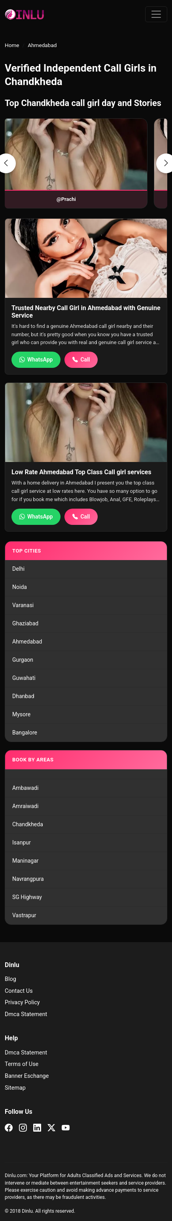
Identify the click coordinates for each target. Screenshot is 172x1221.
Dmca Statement (26, 1014)
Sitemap (15, 1088)
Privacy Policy (22, 1002)
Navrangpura (28, 879)
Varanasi (23, 605)
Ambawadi (25, 788)
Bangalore (24, 732)
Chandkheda (27, 824)
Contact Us (19, 991)
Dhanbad (23, 696)
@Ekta (96, 199)
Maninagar (25, 861)
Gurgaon (22, 660)
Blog (10, 979)
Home (12, 45)
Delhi (18, 569)
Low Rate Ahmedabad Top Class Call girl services (81, 472)
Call (81, 360)
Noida (19, 587)
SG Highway (27, 897)
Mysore (21, 714)
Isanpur (21, 842)
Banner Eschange (27, 1076)
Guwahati (24, 678)
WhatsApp (36, 360)
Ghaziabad (25, 623)
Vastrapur (24, 915)
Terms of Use (21, 1064)
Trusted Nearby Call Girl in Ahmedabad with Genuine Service (86, 311)
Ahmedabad (27, 641)
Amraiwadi (25, 806)
